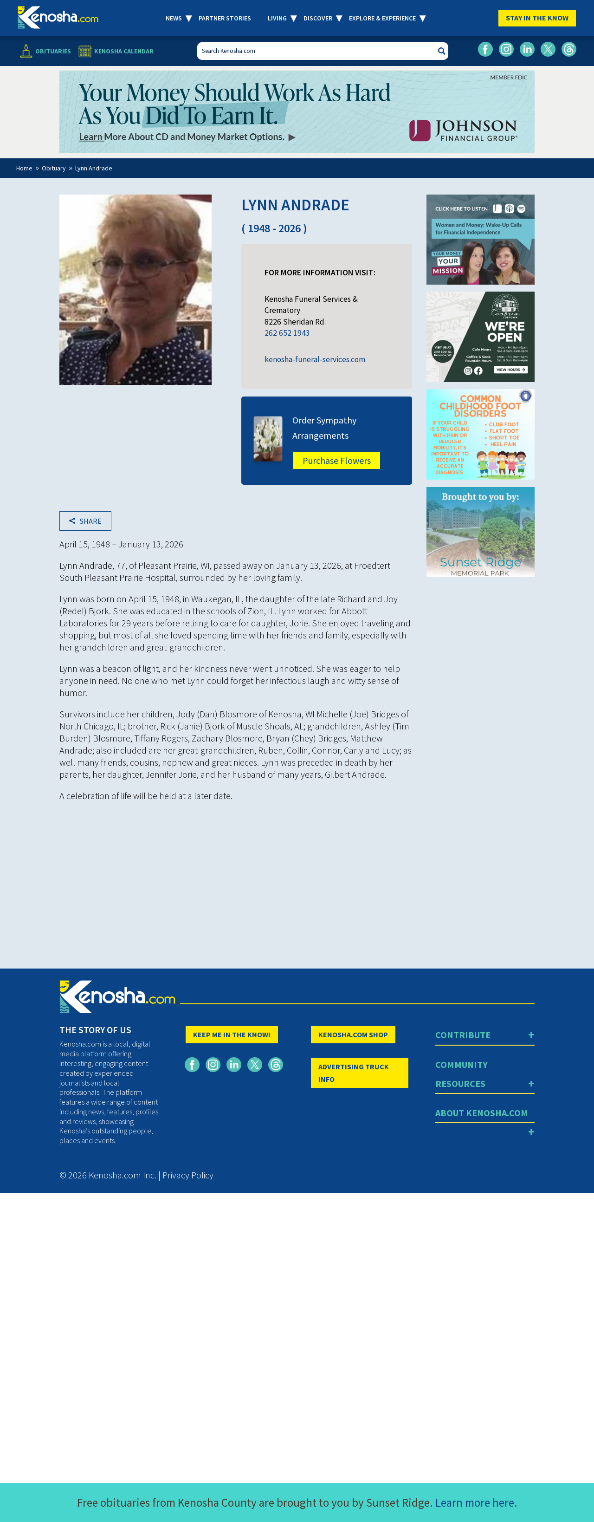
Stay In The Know (537, 17)
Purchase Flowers (337, 460)
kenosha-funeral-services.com (315, 359)
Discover (317, 18)
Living (277, 18)
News (174, 18)
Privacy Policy (187, 1175)
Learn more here (474, 1502)
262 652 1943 (287, 333)
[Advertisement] (235, 874)
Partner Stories (225, 18)
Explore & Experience (382, 18)
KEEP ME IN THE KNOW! (232, 1034)
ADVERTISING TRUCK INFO (353, 1073)
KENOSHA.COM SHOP (353, 1034)
